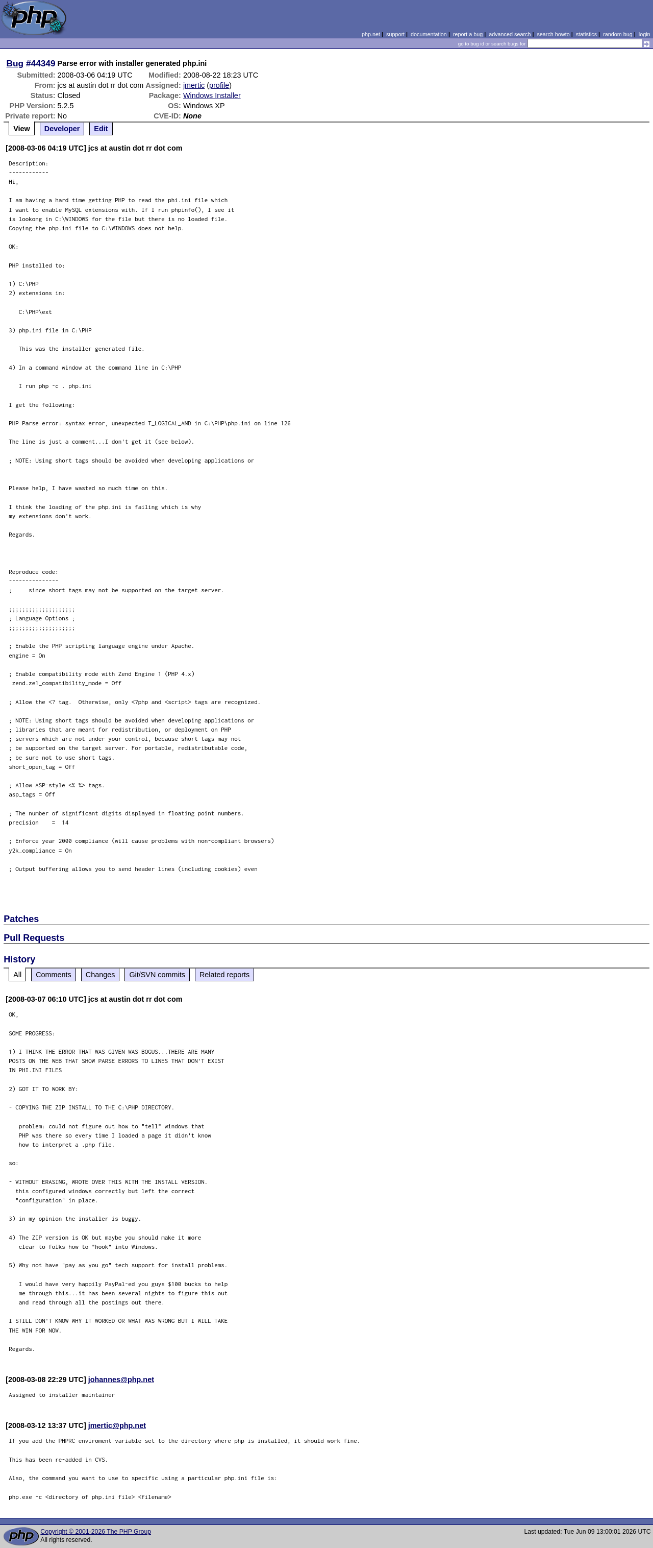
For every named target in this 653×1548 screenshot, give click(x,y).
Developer (62, 129)
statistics (586, 34)
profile (219, 85)
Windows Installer (212, 95)
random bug (618, 34)
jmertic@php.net (117, 1425)
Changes (100, 975)
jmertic (194, 85)
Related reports (224, 975)
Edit (101, 129)
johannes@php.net (121, 1379)
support (395, 34)
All (17, 975)
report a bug (468, 34)
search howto (553, 34)
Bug (15, 63)
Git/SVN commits (157, 975)
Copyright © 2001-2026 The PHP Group (95, 1531)
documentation (429, 34)
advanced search (510, 34)
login (644, 34)
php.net (371, 34)
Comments (53, 975)
